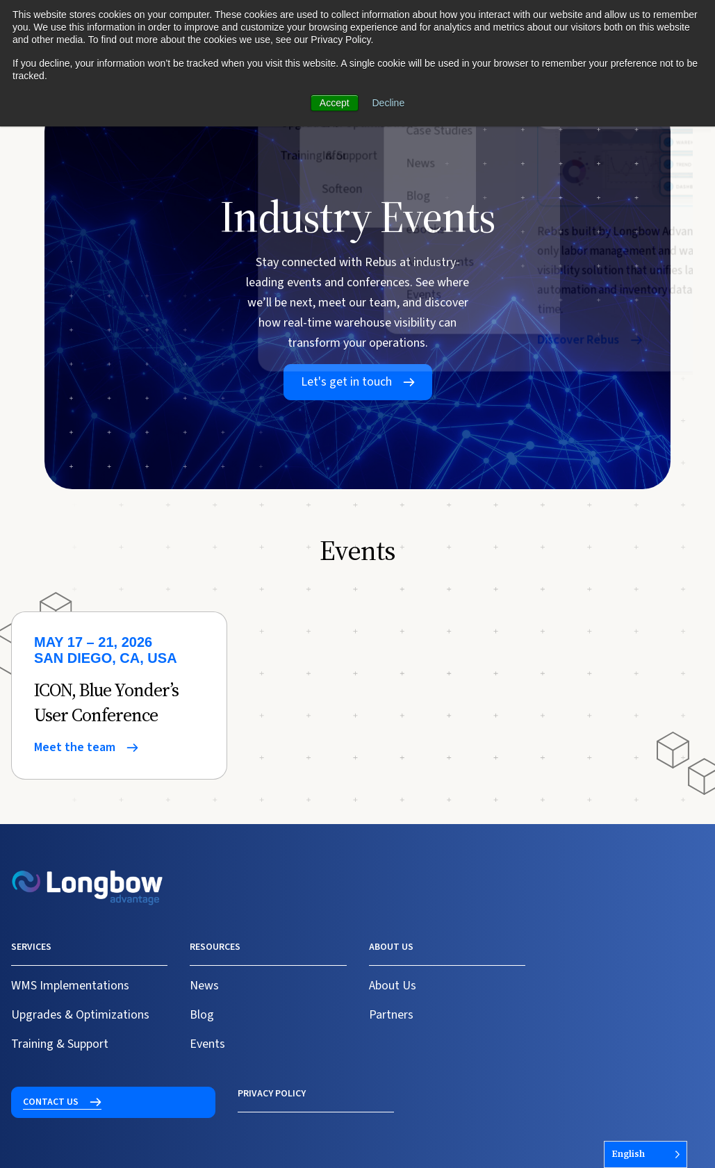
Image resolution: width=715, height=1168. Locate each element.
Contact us (587, 955)
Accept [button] (335, 102)
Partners (391, 1014)
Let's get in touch (346, 381)
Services (31, 947)
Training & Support (59, 1044)
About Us (392, 985)
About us (391, 947)
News (204, 985)
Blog (202, 1014)
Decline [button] (388, 102)
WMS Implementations (70, 985)
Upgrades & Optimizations (80, 1014)
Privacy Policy (45, 1094)
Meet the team (74, 747)
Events (207, 1044)
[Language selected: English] (645, 1154)
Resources (215, 947)
